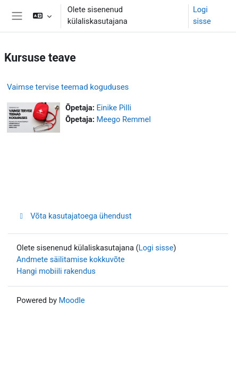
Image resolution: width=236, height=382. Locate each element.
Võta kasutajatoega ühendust (74, 216)
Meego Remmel (123, 119)
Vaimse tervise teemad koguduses (68, 87)
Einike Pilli (113, 107)
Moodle (71, 300)
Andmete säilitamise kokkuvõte (70, 259)
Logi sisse (202, 15)
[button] (42, 16)
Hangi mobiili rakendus (56, 271)
